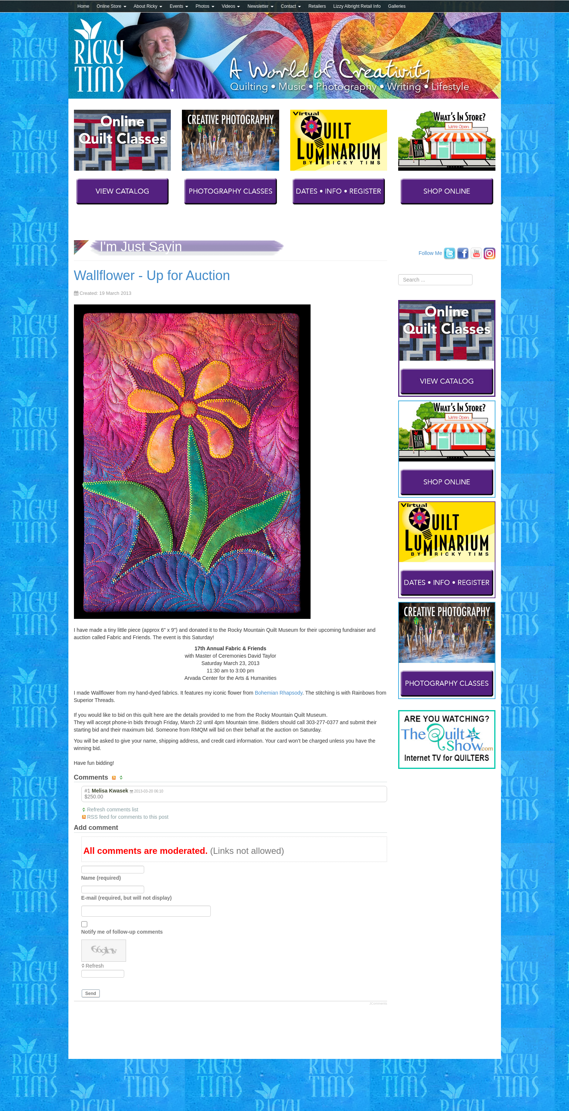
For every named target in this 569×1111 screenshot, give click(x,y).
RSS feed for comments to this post (128, 817)
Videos (231, 6)
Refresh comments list (112, 809)
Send (90, 993)
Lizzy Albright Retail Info (357, 6)
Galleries (397, 6)
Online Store (111, 6)
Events (179, 6)
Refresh (95, 966)
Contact (291, 6)
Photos (205, 6)
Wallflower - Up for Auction (152, 275)
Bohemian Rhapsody (278, 693)
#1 (88, 791)
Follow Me (430, 253)
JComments (378, 1003)
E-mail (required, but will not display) (126, 898)
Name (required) (101, 878)
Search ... (398, 274)
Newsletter (260, 6)
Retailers (317, 6)
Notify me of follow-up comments (122, 932)
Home (83, 6)
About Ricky (148, 6)
